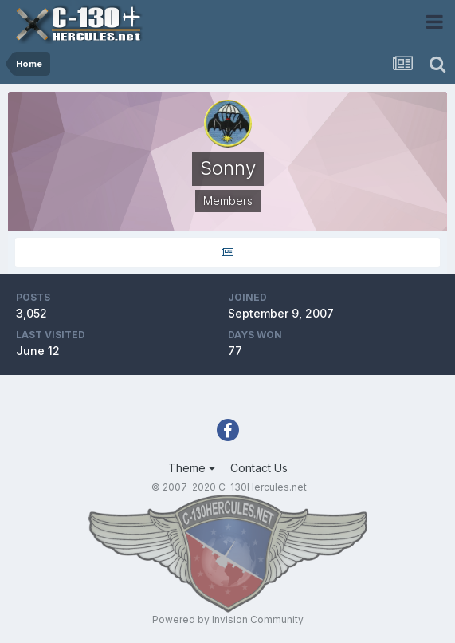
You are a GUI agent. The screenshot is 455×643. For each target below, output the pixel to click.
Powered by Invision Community (228, 619)
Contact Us (259, 468)
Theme (191, 468)
